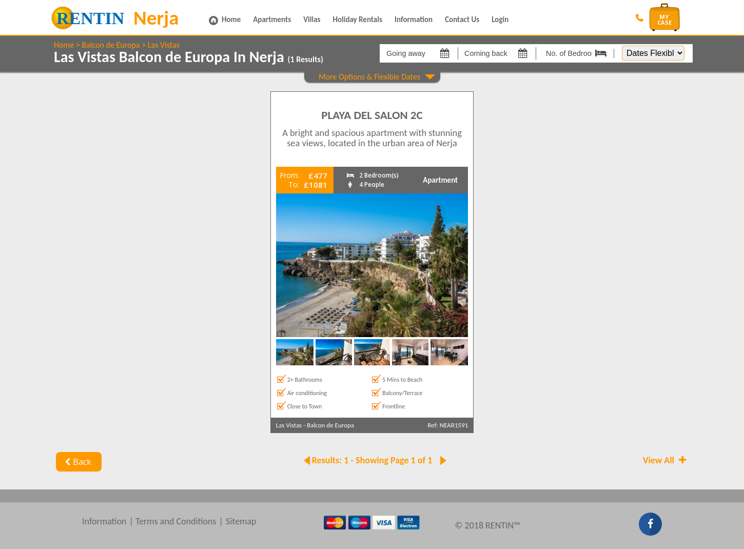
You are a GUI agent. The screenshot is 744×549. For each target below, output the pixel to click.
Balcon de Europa (111, 45)
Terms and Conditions (176, 521)
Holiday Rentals (357, 19)
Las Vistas (164, 45)
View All (665, 460)
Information (414, 19)
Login (500, 19)
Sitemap (241, 521)
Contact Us (462, 19)
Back (76, 461)
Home (231, 19)
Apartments (272, 19)
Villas (311, 19)
